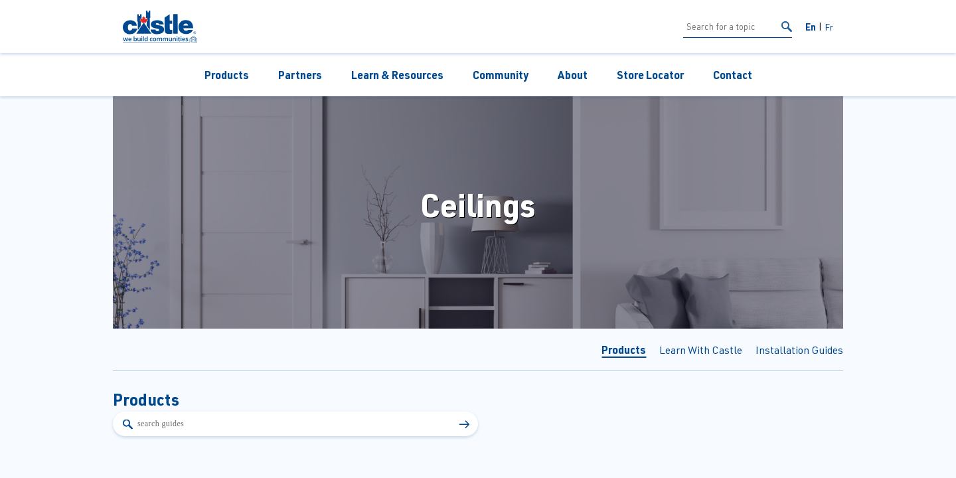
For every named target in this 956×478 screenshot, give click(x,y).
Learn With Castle (700, 350)
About (573, 75)
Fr (829, 27)
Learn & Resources (397, 75)
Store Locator (650, 75)
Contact (732, 75)
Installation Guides (799, 350)
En (810, 27)
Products (226, 75)
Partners (300, 75)
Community (500, 75)
